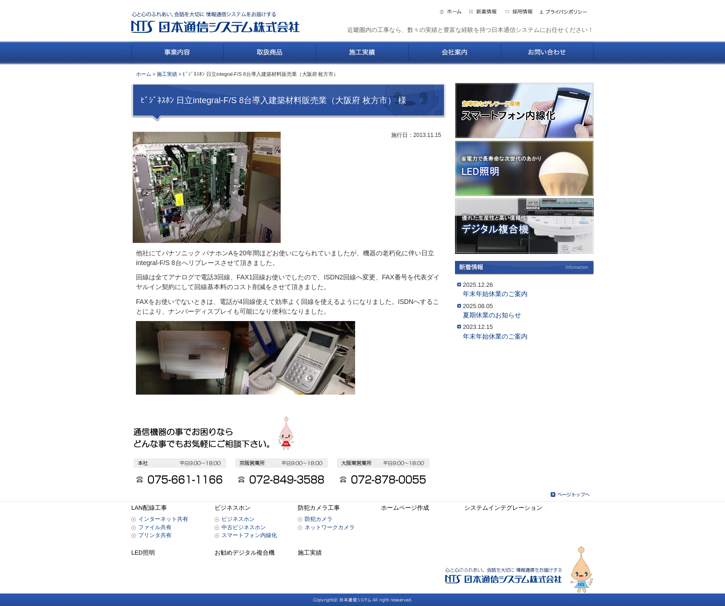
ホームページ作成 (405, 508)
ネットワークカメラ (330, 527)
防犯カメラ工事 (319, 508)
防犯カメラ (318, 519)
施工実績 (167, 74)
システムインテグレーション (503, 508)
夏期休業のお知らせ (492, 315)
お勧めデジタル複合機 (245, 553)
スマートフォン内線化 (249, 535)
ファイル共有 (155, 527)
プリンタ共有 (155, 535)
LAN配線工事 (149, 508)
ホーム (143, 74)
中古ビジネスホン (243, 527)
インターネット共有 (163, 519)
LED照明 (143, 553)
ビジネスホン (233, 508)
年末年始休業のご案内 (495, 293)
